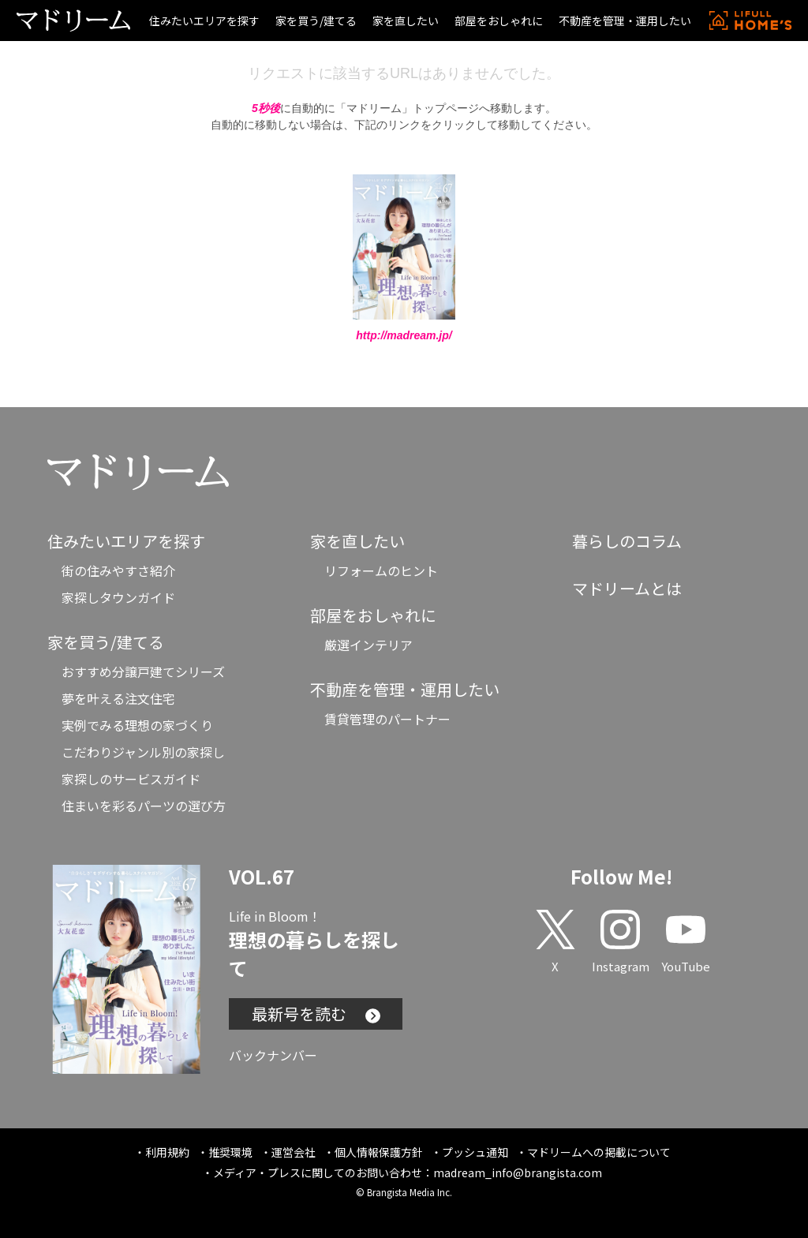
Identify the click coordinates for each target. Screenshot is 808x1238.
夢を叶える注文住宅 (118, 698)
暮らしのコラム (627, 540)
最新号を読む (316, 1013)
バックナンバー (273, 1054)
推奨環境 (230, 1152)
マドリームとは (627, 588)
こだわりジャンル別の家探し (143, 751)
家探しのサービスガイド (131, 778)
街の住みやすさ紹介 (118, 570)
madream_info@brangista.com (517, 1172)
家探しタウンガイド (118, 597)
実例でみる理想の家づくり (137, 725)
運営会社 (293, 1152)
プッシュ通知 (475, 1152)
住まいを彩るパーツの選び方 (144, 805)
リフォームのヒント (381, 570)
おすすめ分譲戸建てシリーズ (143, 671)
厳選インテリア (368, 644)
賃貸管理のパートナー (387, 718)
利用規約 (167, 1152)
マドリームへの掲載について (599, 1152)
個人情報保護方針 (379, 1152)
